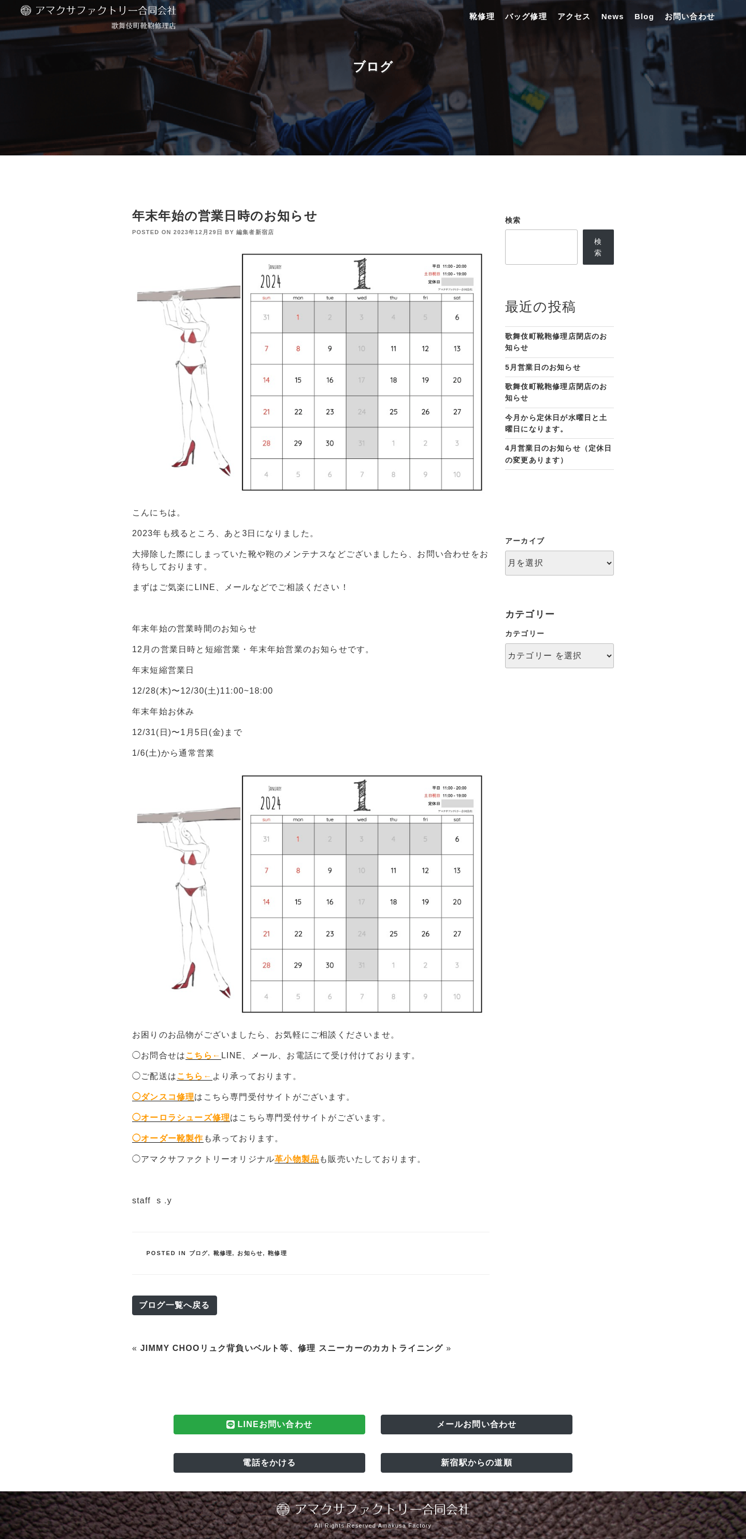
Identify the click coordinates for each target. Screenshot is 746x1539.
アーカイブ (524, 541)
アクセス (574, 16)
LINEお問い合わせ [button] (269, 1424)
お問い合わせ (690, 16)
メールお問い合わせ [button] (477, 1424)
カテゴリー (524, 633)
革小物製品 (297, 1159)
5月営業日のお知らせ (543, 367)
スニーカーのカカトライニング (381, 1348)
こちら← (203, 1055)
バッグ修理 (526, 16)
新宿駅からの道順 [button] (476, 1462)
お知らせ (250, 1253)
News (612, 16)
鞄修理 (277, 1253)
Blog (644, 16)
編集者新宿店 (255, 232)
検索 (513, 220)
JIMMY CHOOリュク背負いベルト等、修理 (227, 1348)
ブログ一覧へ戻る (174, 1305)
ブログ (198, 1253)
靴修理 (482, 16)
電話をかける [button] (269, 1462)
